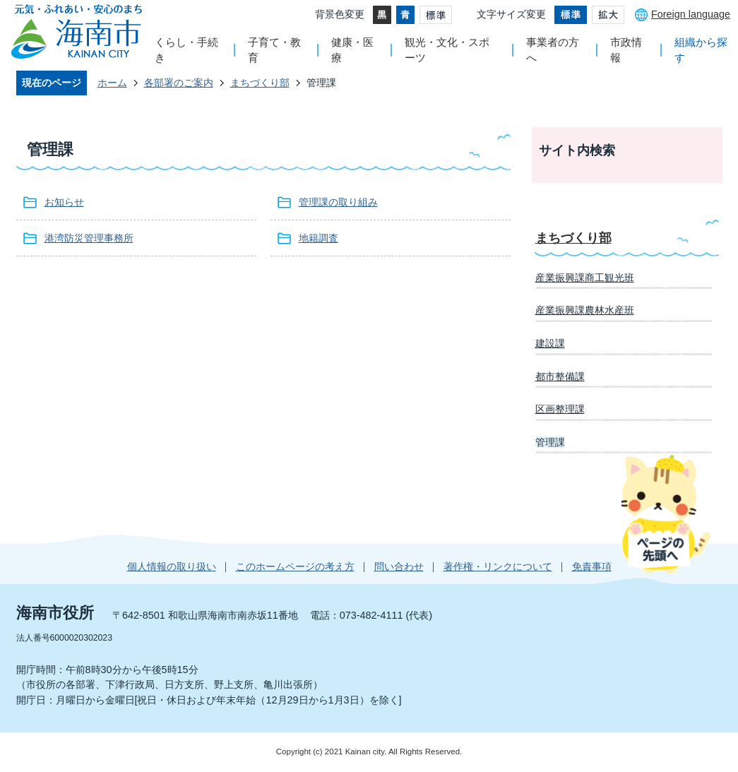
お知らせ (64, 202)
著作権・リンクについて (498, 566)
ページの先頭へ (665, 513)
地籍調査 (318, 238)
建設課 (550, 343)
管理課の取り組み (338, 202)
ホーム (112, 82)
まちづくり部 (260, 82)
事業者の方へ (552, 50)
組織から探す (700, 50)
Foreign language (690, 14)
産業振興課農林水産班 (584, 310)
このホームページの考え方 (295, 566)
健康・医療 (352, 50)
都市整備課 (560, 376)
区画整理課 (560, 409)
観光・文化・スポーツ (447, 50)
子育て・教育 (274, 50)
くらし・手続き (186, 50)
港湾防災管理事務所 (88, 238)
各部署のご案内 (178, 82)
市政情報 (626, 50)
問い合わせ (399, 566)
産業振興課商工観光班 (584, 277)
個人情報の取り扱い (171, 566)
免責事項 (592, 566)
